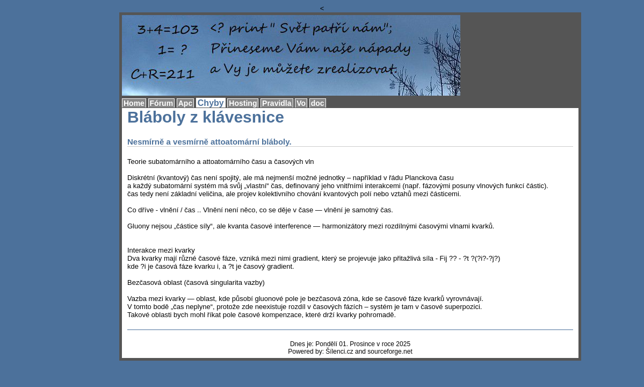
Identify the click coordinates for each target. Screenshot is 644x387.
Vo (301, 103)
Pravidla (276, 103)
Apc (185, 103)
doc (317, 103)
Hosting (243, 103)
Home (134, 103)
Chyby (211, 103)
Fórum (161, 103)
